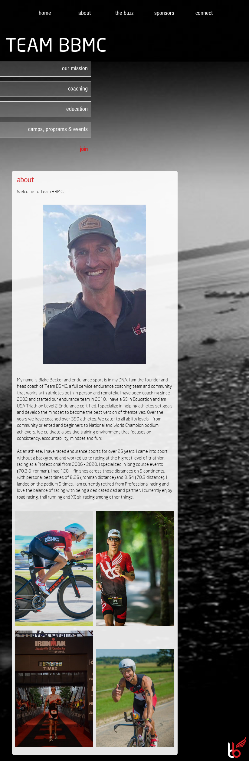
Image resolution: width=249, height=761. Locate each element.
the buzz (124, 12)
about (84, 12)
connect (204, 12)
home (45, 12)
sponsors (164, 12)
